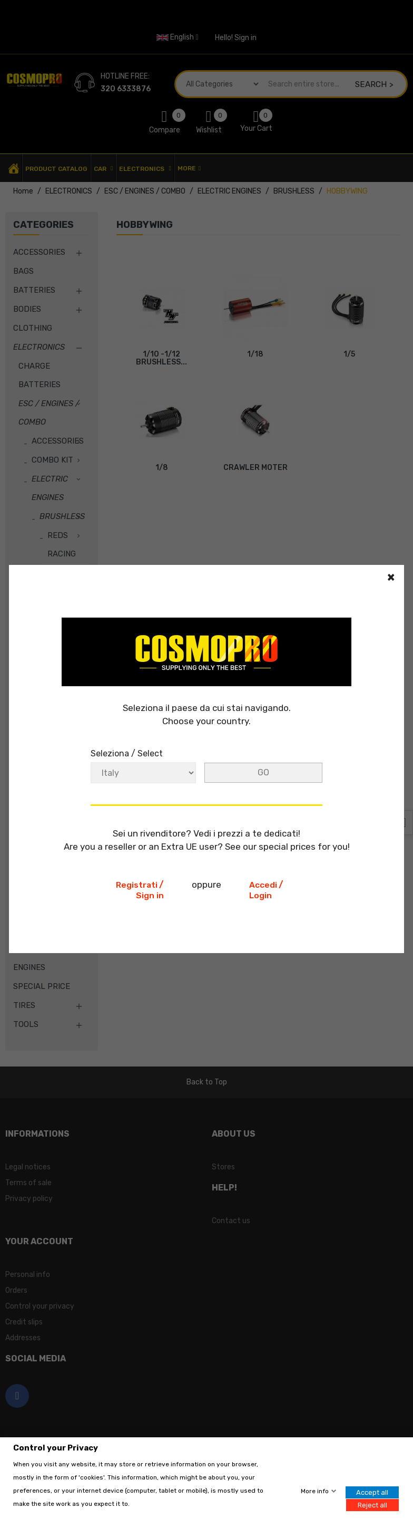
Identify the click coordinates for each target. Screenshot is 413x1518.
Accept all (372, 1492)
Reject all (372, 1505)
